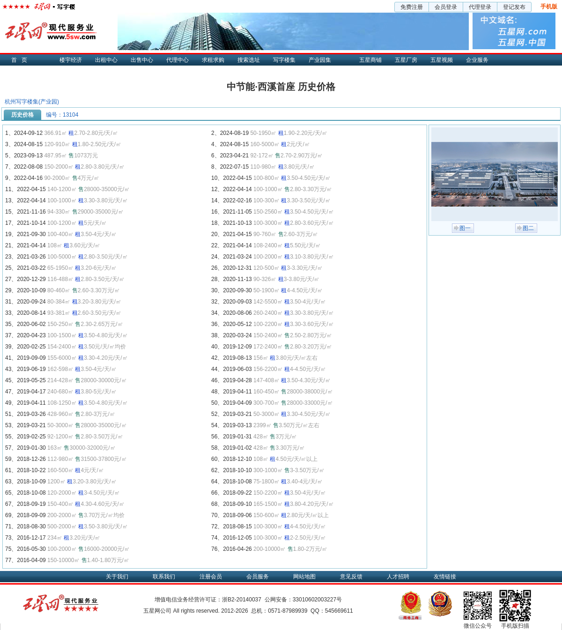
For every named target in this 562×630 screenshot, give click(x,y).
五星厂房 (406, 60)
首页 (21, 60)
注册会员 (211, 576)
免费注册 (411, 7)
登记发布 (514, 7)
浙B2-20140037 (241, 599)
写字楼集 (284, 60)
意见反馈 (351, 576)
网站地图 (304, 576)
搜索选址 (248, 60)
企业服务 (477, 60)
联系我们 (164, 576)
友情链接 (445, 576)
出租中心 (106, 60)
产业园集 (320, 60)
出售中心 (142, 60)
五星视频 (441, 60)
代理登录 (480, 7)
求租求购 (213, 60)
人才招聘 (398, 576)
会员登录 (446, 7)
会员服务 (257, 576)
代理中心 (177, 60)
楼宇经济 (70, 60)
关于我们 (117, 576)
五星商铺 (370, 60)
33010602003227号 (317, 599)
